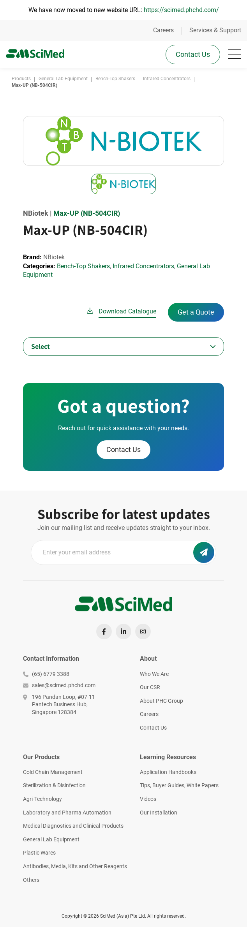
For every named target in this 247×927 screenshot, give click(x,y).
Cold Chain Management (53, 772)
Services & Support (215, 30)
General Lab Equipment (51, 839)
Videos (148, 799)
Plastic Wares (39, 853)
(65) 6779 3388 (46, 674)
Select (40, 346)
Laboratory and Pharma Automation (67, 812)
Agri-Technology (42, 799)
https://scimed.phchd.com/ (181, 10)
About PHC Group (161, 701)
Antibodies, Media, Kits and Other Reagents (75, 866)
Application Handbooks (168, 772)
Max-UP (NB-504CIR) (86, 213)
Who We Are (154, 674)
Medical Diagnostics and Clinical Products (73, 826)
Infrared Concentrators (143, 266)
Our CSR (150, 687)
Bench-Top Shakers (83, 266)
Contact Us (193, 54)
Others (31, 880)
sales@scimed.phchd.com (59, 685)
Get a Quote (196, 312)
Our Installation (158, 812)
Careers (163, 30)
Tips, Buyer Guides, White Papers (179, 785)
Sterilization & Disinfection (54, 785)
